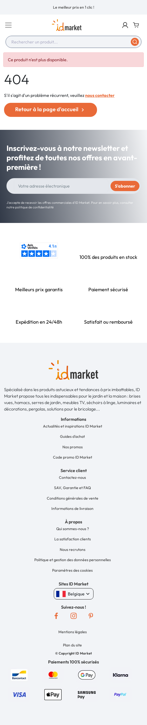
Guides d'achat (72, 436)
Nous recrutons (72, 549)
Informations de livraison (72, 508)
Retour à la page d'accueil (50, 109)
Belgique (73, 594)
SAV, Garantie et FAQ (72, 487)
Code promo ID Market (72, 457)
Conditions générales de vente (72, 498)
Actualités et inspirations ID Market (72, 426)
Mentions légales (72, 631)
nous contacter (100, 95)
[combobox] (73, 42)
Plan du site (72, 645)
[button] (125, 25)
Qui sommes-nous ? (72, 528)
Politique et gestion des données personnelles (72, 559)
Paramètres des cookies (72, 570)
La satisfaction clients (72, 539)
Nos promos (72, 447)
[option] (73, 7)
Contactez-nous (72, 477)
